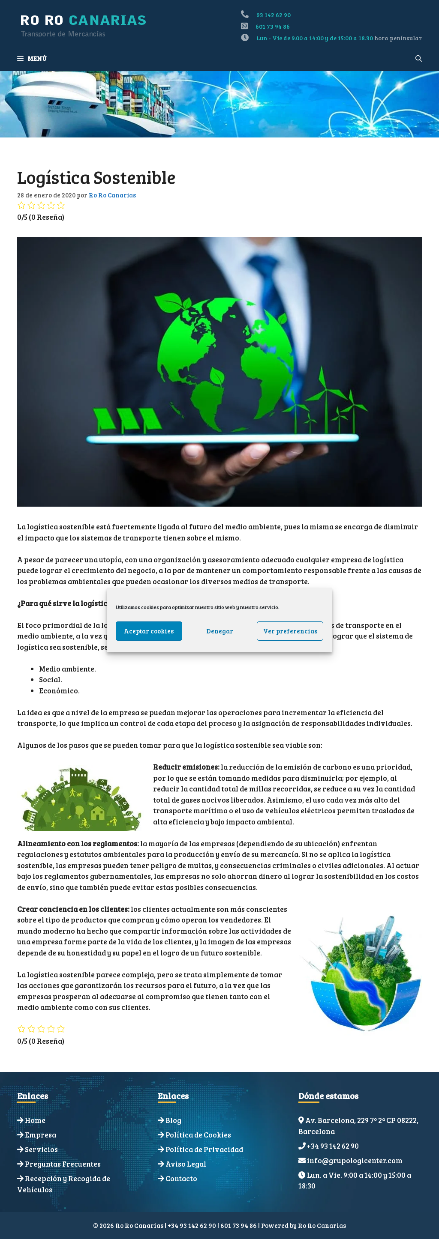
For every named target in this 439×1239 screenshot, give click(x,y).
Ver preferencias (290, 631)
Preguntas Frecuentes (63, 1164)
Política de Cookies (198, 1135)
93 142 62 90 (273, 15)
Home (35, 1120)
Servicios (41, 1149)
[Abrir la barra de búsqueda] (418, 58)
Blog (173, 1120)
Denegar (219, 631)
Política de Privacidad (204, 1149)
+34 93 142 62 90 (333, 1146)
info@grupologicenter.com (355, 1160)
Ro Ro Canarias (322, 1225)
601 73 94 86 (273, 26)
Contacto (181, 1178)
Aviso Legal (185, 1164)
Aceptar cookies (149, 631)
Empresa (40, 1135)
